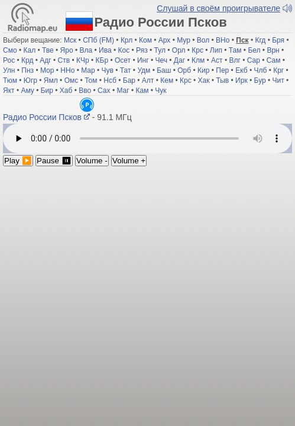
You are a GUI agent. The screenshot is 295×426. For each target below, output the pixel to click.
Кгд (260, 44)
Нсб (109, 84)
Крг (278, 74)
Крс (197, 54)
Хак (204, 84)
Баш (164, 74)
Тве (48, 54)
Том (91, 84)
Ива (105, 54)
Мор (47, 74)
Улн (9, 74)
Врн (273, 54)
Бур (260, 84)
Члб (260, 74)
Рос (9, 64)
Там (235, 54)
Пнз (27, 74)
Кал (29, 54)
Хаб (66, 95)
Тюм (10, 84)
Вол (203, 44)
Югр (30, 84)
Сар (253, 64)
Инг (143, 64)
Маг (122, 95)
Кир (203, 74)
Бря (278, 44)
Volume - (92, 154)
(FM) (106, 44)
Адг (45, 64)
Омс (71, 84)
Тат (125, 74)
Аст (217, 64)
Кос (123, 54)
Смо (10, 54)
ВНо (222, 44)
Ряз (142, 54)
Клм (198, 64)
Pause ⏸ (54, 154)
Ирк (241, 84)
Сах (104, 95)
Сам (274, 64)
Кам (141, 95)
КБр (102, 64)
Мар (88, 74)
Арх (164, 44)
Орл (179, 54)
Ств (64, 64)
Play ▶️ (18, 154)
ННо (67, 74)
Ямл (51, 84)
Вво (85, 95)
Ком (145, 44)
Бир (47, 95)
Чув (108, 74)
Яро (66, 54)
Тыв (222, 84)
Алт (148, 84)
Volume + (128, 154)
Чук (160, 95)
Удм (143, 74)
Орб (184, 74)
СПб (90, 44)
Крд (27, 64)
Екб (241, 74)
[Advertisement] (147, 249)
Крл (126, 44)
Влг (234, 64)
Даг (179, 64)
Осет (123, 64)
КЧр (82, 64)
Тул (160, 54)
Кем (166, 84)
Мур (183, 44)
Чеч (161, 64)
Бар (129, 84)
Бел (254, 54)
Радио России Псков (139, 109)
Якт (9, 95)
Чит (278, 84)
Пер (222, 74)
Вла (86, 54)
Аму (27, 95)
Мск (70, 44)
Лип (216, 54)
